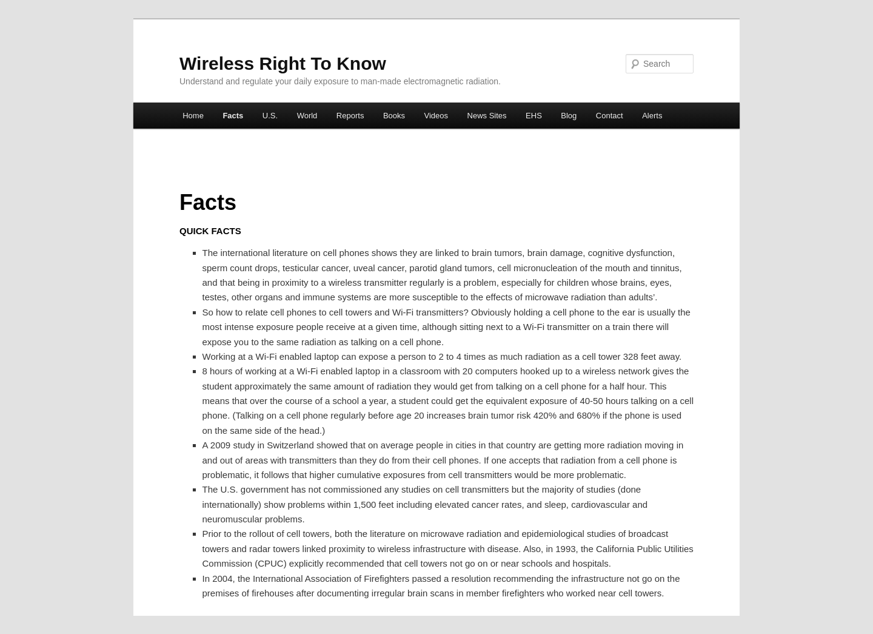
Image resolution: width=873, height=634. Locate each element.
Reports (350, 115)
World (307, 115)
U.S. (270, 115)
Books (394, 115)
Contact (609, 115)
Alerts (652, 115)
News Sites (487, 115)
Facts (232, 115)
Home (193, 115)
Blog (569, 115)
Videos (436, 115)
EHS (534, 115)
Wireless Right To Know (282, 63)
